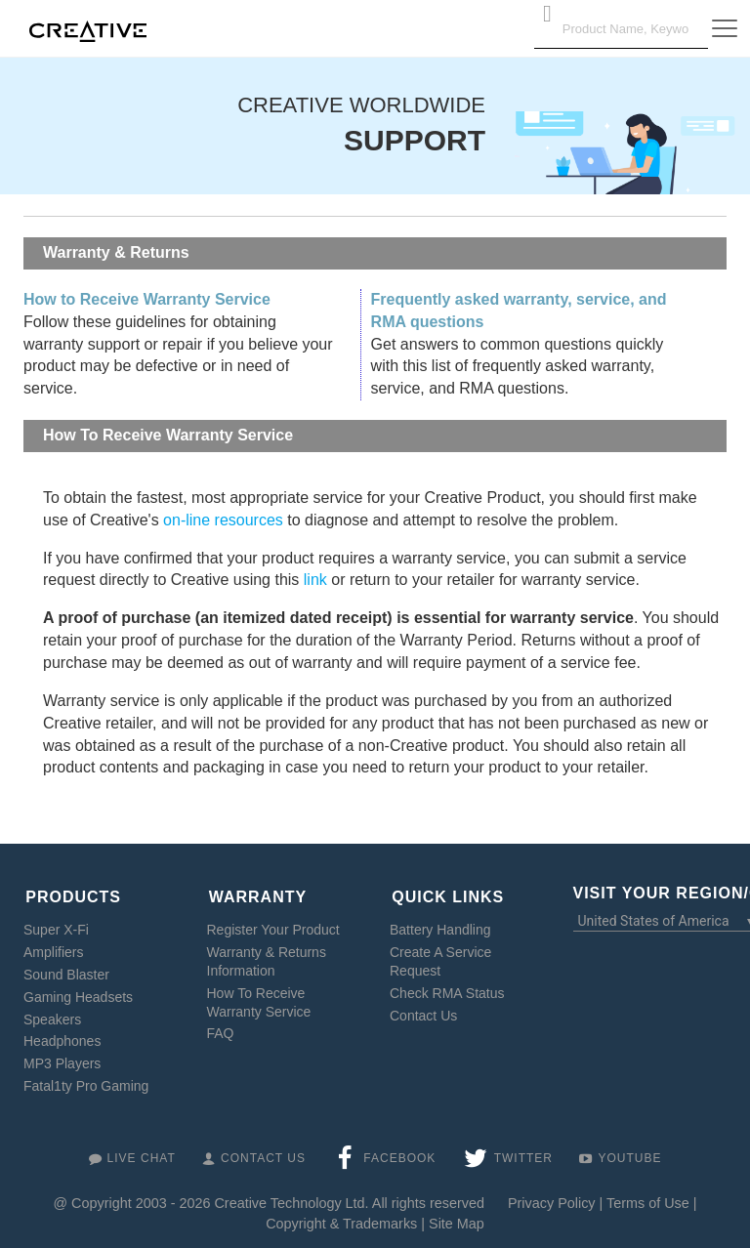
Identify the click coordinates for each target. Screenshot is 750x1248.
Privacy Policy (552, 1198)
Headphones (62, 1037)
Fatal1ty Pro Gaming (85, 1081)
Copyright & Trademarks (341, 1219)
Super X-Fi (56, 925)
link (315, 579)
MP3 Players (62, 1059)
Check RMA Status (447, 988)
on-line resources (223, 520)
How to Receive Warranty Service (147, 299)
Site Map (456, 1219)
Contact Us (423, 1011)
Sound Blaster (66, 970)
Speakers (52, 1014)
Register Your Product (273, 925)
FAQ (220, 1029)
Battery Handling (440, 925)
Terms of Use (647, 1198)
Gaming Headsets (78, 992)
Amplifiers (53, 947)
